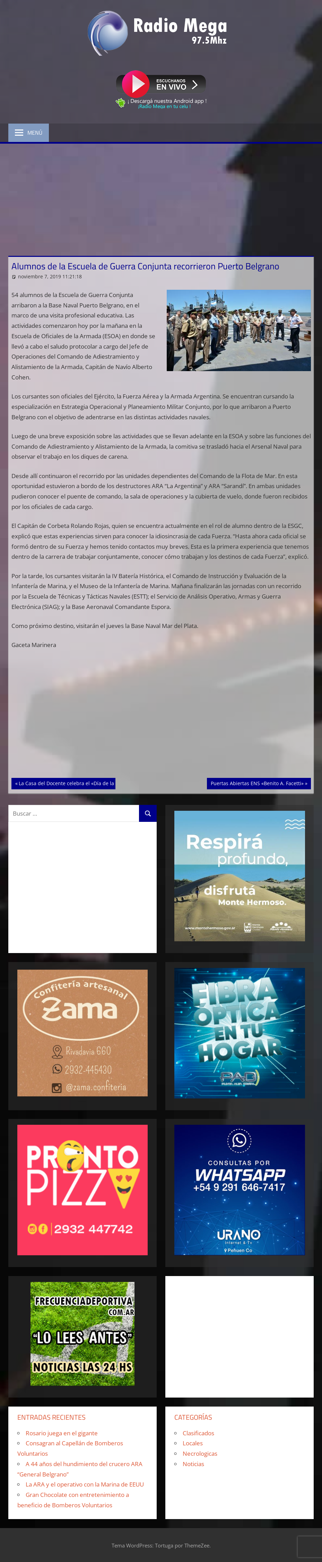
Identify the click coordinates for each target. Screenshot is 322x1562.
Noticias (193, 1464)
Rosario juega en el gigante (62, 1433)
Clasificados (198, 1433)
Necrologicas (200, 1453)
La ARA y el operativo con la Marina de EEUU (85, 1484)
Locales (193, 1443)
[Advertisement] (161, 195)
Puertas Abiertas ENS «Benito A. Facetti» (257, 783)
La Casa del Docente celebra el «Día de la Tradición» (79, 783)
